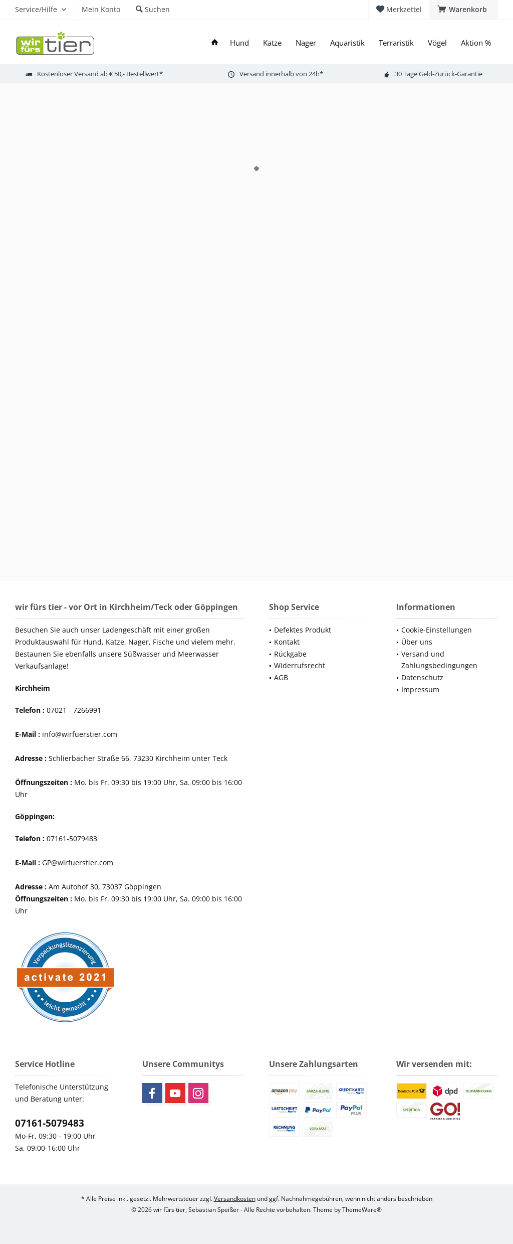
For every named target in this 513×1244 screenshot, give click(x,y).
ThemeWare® (362, 1209)
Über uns (416, 642)
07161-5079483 (49, 1123)
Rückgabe (290, 654)
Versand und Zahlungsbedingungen (439, 660)
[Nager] (306, 43)
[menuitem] (463, 9)
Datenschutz (422, 677)
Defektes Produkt (302, 630)
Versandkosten (234, 1198)
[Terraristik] (396, 43)
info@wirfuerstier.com (79, 734)
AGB (281, 677)
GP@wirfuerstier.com (77, 862)
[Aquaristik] (347, 43)
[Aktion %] (476, 43)
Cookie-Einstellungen (436, 630)
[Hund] (239, 43)
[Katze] (272, 43)
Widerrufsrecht (299, 665)
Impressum (420, 689)
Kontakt (287, 642)
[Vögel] (437, 43)
